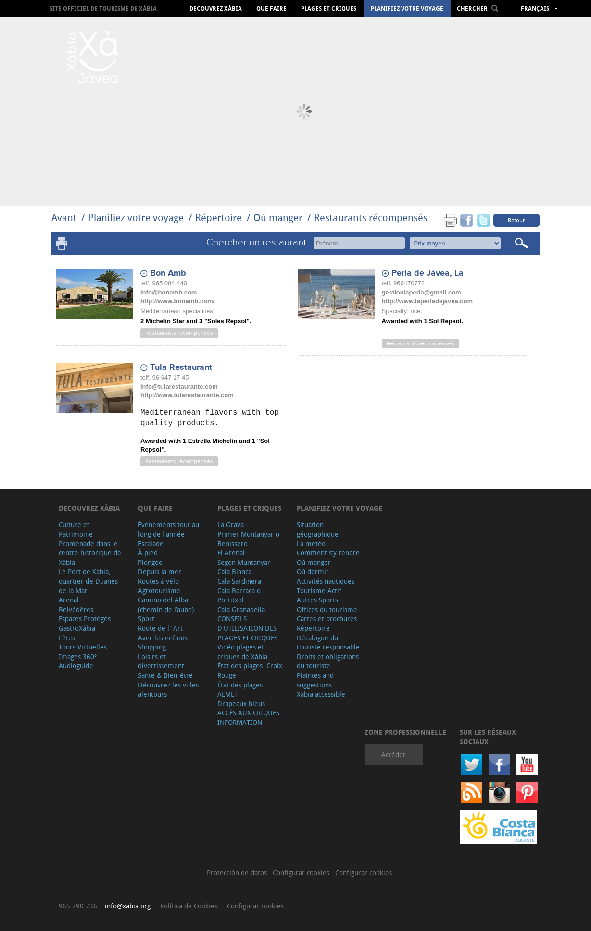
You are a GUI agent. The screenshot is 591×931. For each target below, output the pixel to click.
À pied (148, 552)
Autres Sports (317, 599)
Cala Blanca (234, 571)
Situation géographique (318, 529)
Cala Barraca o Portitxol (239, 595)
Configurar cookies (302, 872)
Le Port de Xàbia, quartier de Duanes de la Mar (88, 581)
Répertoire (218, 217)
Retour (516, 220)
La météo (311, 543)
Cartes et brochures (327, 618)
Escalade (150, 543)
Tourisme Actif (319, 590)
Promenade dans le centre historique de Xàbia (90, 553)
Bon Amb (168, 273)
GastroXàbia (77, 628)
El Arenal (231, 552)
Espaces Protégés (85, 618)
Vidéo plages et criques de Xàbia (242, 651)
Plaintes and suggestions (315, 680)
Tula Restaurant (181, 367)
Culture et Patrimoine (76, 529)
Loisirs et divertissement (161, 661)
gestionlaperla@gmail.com (421, 292)
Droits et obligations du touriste (328, 661)
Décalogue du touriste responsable (328, 642)
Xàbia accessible (321, 693)
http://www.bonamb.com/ (177, 301)
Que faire (271, 9)
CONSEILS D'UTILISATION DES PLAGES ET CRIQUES (247, 628)
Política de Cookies (188, 905)
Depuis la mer (159, 571)
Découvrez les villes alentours (168, 689)
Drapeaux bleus (241, 703)
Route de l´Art (160, 628)
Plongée (150, 562)
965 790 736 (78, 905)
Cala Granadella (241, 609)
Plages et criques (328, 9)
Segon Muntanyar (243, 562)
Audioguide (76, 665)
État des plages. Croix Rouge (249, 670)
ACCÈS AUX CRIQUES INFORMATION (248, 717)
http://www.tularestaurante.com (187, 395)
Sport (146, 618)
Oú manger (277, 217)
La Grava (230, 524)
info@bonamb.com (168, 292)
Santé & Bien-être (165, 675)
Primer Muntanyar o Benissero (248, 538)
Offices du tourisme (327, 609)
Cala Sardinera (239, 581)
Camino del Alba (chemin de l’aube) (166, 604)
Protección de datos (238, 872)
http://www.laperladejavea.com (427, 301)
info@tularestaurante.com (179, 386)
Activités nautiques (325, 581)
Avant (63, 217)
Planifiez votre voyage (407, 9)
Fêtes (67, 637)
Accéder (393, 754)
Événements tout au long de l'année (168, 529)
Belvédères (76, 609)
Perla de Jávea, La (427, 273)
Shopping (152, 646)
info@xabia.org (128, 905)
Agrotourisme (159, 590)
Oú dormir (313, 571)
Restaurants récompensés (371, 217)
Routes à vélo (158, 581)
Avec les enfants (163, 637)
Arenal (69, 599)
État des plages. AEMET (240, 689)
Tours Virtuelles (83, 646)
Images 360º (78, 656)
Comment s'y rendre (328, 552)
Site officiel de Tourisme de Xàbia (103, 8)
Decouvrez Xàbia (215, 9)
